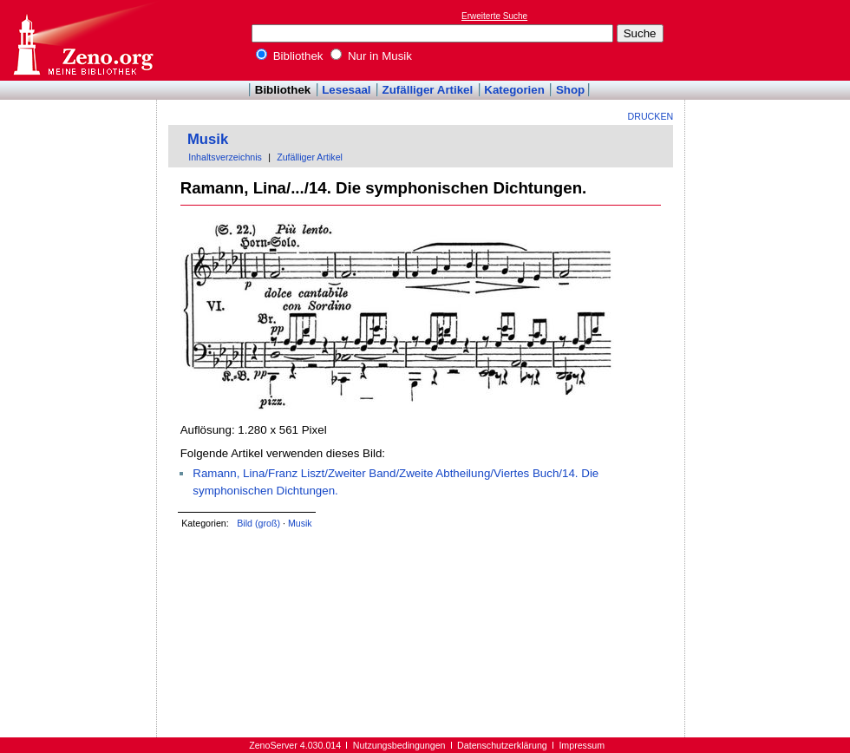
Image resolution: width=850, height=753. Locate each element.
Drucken (651, 116)
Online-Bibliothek (82, 40)
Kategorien (514, 89)
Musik (207, 139)
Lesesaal (346, 89)
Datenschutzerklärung (502, 745)
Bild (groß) (258, 523)
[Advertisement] (79, 150)
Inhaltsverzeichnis (225, 157)
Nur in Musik (371, 55)
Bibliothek (290, 55)
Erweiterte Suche (494, 16)
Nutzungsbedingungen (399, 745)
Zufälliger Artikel (428, 89)
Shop (570, 89)
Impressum (582, 745)
